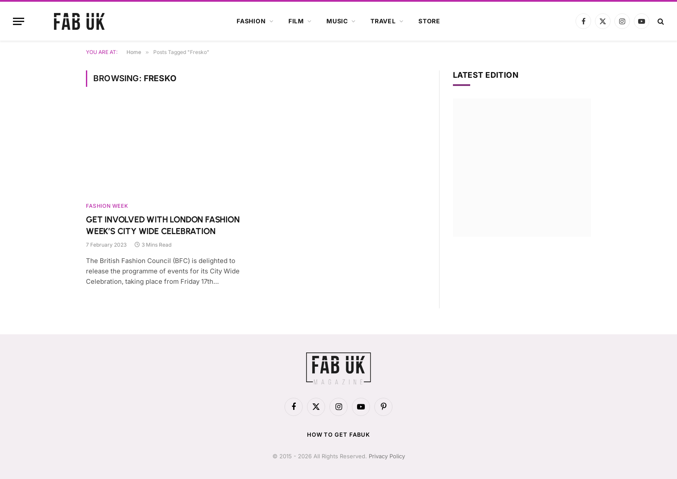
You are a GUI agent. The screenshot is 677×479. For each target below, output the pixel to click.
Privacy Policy (387, 456)
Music (337, 21)
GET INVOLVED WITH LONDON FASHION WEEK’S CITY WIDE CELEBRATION (163, 225)
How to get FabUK (338, 434)
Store (429, 21)
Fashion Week (107, 206)
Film (296, 21)
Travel (383, 21)
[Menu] (18, 21)
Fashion (251, 21)
